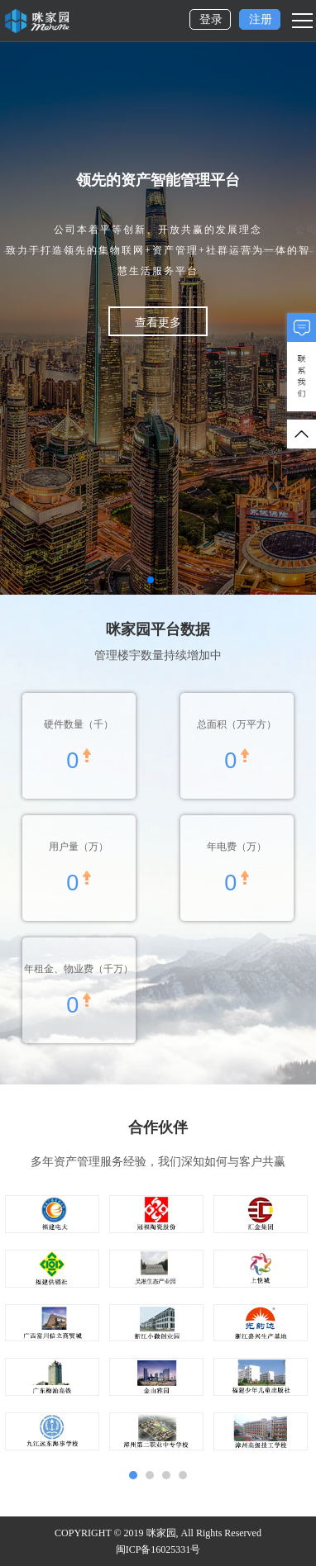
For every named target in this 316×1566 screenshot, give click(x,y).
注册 (260, 19)
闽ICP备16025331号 (158, 1549)
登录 (211, 19)
